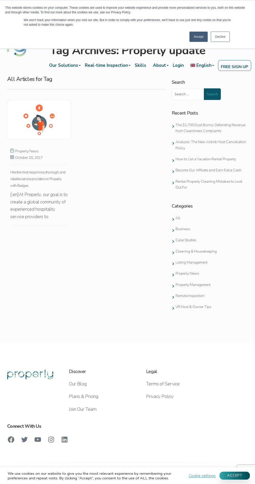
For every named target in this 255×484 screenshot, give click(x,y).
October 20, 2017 (26, 157)
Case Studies (186, 240)
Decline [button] (220, 37)
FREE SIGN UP (234, 67)
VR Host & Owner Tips (193, 306)
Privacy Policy (160, 396)
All (178, 218)
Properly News (27, 151)
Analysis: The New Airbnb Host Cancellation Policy (211, 144)
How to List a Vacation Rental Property (206, 159)
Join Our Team (83, 409)
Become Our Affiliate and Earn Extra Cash (208, 170)
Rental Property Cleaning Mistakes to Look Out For (209, 184)
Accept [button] (198, 37)
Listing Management (191, 262)
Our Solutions (63, 65)
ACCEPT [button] (234, 475)
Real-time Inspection (106, 65)
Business (183, 229)
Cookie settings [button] (202, 475)
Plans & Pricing (83, 396)
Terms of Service (163, 384)
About (159, 65)
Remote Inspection (190, 295)
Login (177, 65)
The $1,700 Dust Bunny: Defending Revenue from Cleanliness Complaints (210, 128)
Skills (140, 65)
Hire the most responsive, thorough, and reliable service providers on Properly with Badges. (37, 179)
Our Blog (78, 384)
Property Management (193, 284)
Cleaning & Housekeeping (196, 251)
